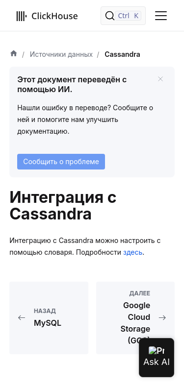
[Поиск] (123, 15)
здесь (132, 252)
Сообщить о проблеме (61, 161)
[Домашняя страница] (13, 54)
